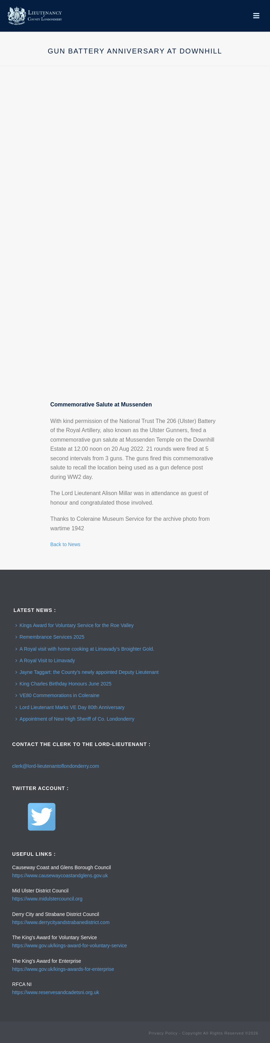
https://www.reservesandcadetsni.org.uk (55, 992)
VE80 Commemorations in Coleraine (57, 695)
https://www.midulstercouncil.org (47, 899)
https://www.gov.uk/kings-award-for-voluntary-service (69, 945)
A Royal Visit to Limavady (45, 660)
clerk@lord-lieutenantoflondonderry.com (55, 766)
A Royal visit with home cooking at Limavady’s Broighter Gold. (84, 649)
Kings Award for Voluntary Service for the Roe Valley (74, 625)
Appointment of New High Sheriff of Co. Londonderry (75, 719)
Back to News (65, 544)
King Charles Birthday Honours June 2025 (63, 684)
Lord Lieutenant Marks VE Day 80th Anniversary (70, 707)
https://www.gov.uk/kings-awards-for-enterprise (63, 969)
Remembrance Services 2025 (49, 637)
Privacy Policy (163, 1033)
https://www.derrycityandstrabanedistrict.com (61, 922)
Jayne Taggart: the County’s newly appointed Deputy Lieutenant (87, 672)
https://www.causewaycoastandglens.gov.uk (60, 875)
